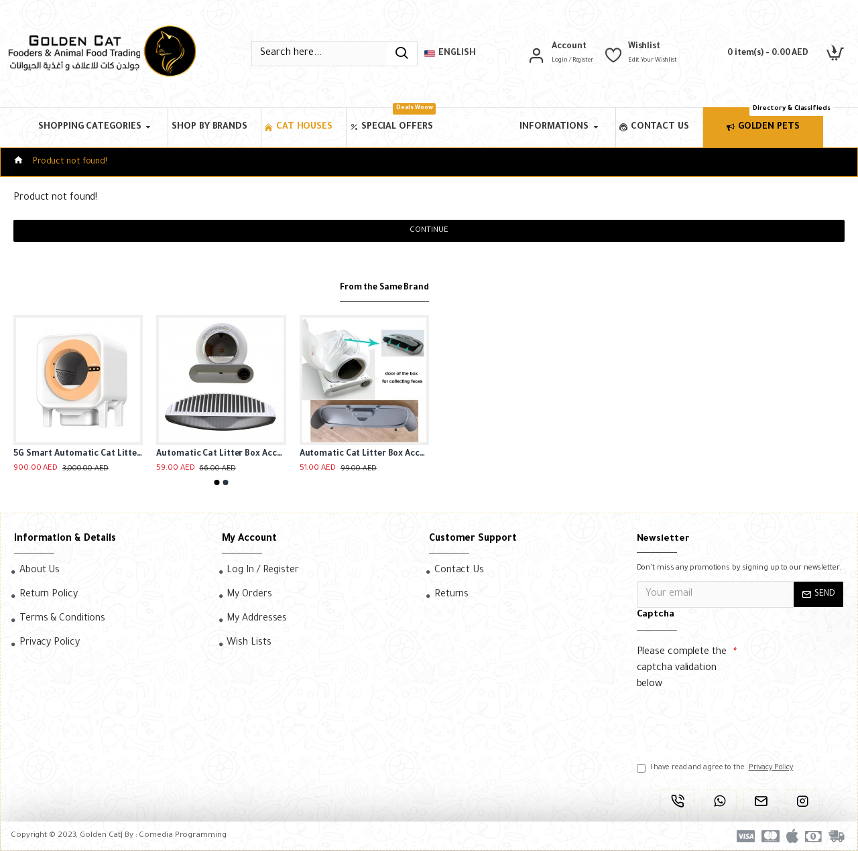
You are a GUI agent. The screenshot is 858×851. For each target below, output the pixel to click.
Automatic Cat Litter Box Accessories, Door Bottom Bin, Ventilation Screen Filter (221, 454)
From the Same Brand (379, 288)
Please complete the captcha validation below (682, 668)
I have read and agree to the (716, 768)
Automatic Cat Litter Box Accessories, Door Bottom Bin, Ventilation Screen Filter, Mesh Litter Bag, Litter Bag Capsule (364, 454)
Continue (429, 230)
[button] (217, 482)
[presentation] (730, 720)
